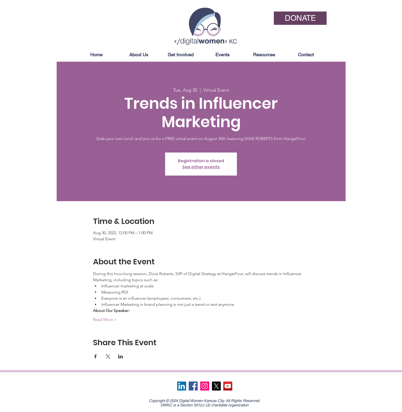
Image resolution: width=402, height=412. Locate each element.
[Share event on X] (108, 356)
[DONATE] (300, 18)
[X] (216, 386)
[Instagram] (204, 386)
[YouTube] (227, 386)
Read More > (105, 319)
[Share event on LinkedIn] (120, 356)
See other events (201, 167)
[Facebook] (193, 386)
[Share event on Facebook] (95, 356)
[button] (138, 54)
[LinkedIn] (181, 386)
